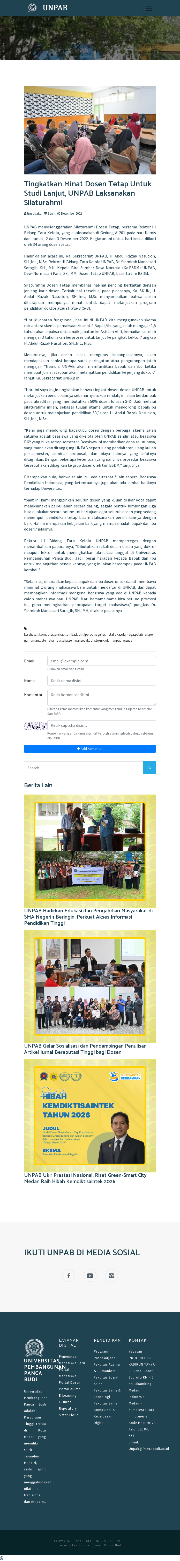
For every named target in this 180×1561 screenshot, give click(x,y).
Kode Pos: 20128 (142, 1423)
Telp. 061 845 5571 (139, 1432)
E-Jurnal (66, 1402)
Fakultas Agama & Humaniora (107, 1367)
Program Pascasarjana (105, 1354)
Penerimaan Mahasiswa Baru (72, 1359)
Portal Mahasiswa (68, 1372)
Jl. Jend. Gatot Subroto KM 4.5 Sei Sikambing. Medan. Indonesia (141, 1384)
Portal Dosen (69, 1382)
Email (29, 660)
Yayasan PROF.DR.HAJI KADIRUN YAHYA (142, 1358)
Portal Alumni (70, 1389)
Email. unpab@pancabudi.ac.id (142, 1445)
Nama (29, 680)
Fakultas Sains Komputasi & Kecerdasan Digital (105, 1413)
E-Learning (68, 1395)
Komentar (33, 694)
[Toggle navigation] (148, 8)
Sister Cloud (69, 1415)
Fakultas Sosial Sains (106, 1380)
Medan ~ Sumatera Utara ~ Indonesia (141, 1410)
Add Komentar (90, 748)
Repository (68, 1408)
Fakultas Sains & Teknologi (107, 1393)
